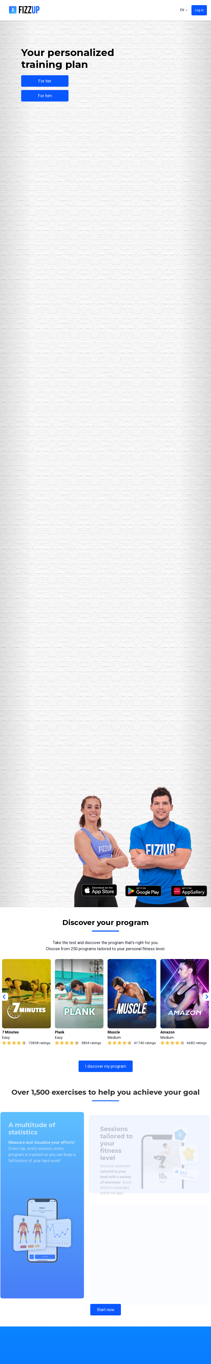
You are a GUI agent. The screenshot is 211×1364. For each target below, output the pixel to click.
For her (44, 81)
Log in (199, 10)
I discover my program (105, 1066)
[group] (26, 1002)
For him (45, 95)
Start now (105, 1309)
